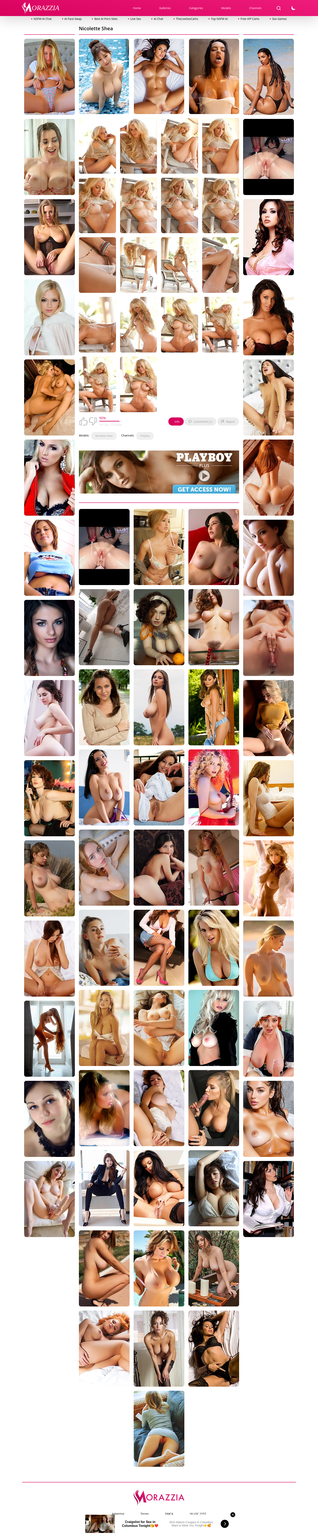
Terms (145, 1514)
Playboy (145, 436)
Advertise (118, 1514)
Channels (255, 8)
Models (226, 8)
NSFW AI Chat (43, 19)
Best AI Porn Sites (105, 19)
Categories (196, 8)
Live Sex (135, 19)
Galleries (165, 8)
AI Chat (158, 19)
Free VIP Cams (250, 19)
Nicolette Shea (104, 436)
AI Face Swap (73, 19)
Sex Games (279, 19)
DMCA (169, 1514)
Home (137, 8)
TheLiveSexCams (187, 19)
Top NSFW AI (219, 19)
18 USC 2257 (197, 1514)
